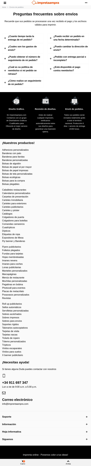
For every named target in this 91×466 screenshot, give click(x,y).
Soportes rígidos (10, 324)
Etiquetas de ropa (11, 234)
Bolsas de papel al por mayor (17, 167)
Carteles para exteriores (14, 203)
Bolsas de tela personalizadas (17, 174)
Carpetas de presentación (15, 196)
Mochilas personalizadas (14, 281)
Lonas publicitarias (11, 267)
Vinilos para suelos (11, 352)
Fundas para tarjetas (12, 253)
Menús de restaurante (13, 277)
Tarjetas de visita (10, 331)
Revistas (6, 298)
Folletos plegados (11, 250)
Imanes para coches (12, 264)
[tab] (22, 38)
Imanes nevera (9, 260)
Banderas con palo (11, 153)
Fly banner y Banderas (13, 241)
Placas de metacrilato (13, 291)
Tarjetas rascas (10, 334)
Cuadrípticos (8, 227)
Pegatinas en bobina (12, 284)
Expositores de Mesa (12, 237)
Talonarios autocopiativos (15, 328)
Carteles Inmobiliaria (12, 200)
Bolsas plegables (10, 184)
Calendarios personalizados (16, 193)
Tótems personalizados (14, 341)
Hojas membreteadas (13, 257)
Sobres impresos (10, 317)
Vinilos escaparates (12, 348)
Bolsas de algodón (11, 163)
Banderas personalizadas (15, 160)
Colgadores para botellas (14, 220)
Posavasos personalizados (15, 295)
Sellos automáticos (11, 307)
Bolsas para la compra (13, 180)
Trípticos (6, 345)
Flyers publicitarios (11, 247)
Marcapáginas (9, 274)
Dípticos (6, 231)
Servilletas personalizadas (15, 310)
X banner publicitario (12, 355)
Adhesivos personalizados (15, 150)
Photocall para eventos (13, 288)
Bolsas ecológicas (11, 177)
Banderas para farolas (13, 157)
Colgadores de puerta (13, 217)
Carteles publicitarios (12, 207)
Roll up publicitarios (12, 304)
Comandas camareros (13, 224)
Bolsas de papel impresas (15, 170)
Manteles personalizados (14, 271)
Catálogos (7, 214)
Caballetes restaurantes (14, 190)
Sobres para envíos (12, 321)
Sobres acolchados (12, 314)
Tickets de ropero (11, 338)
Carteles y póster (10, 210)
